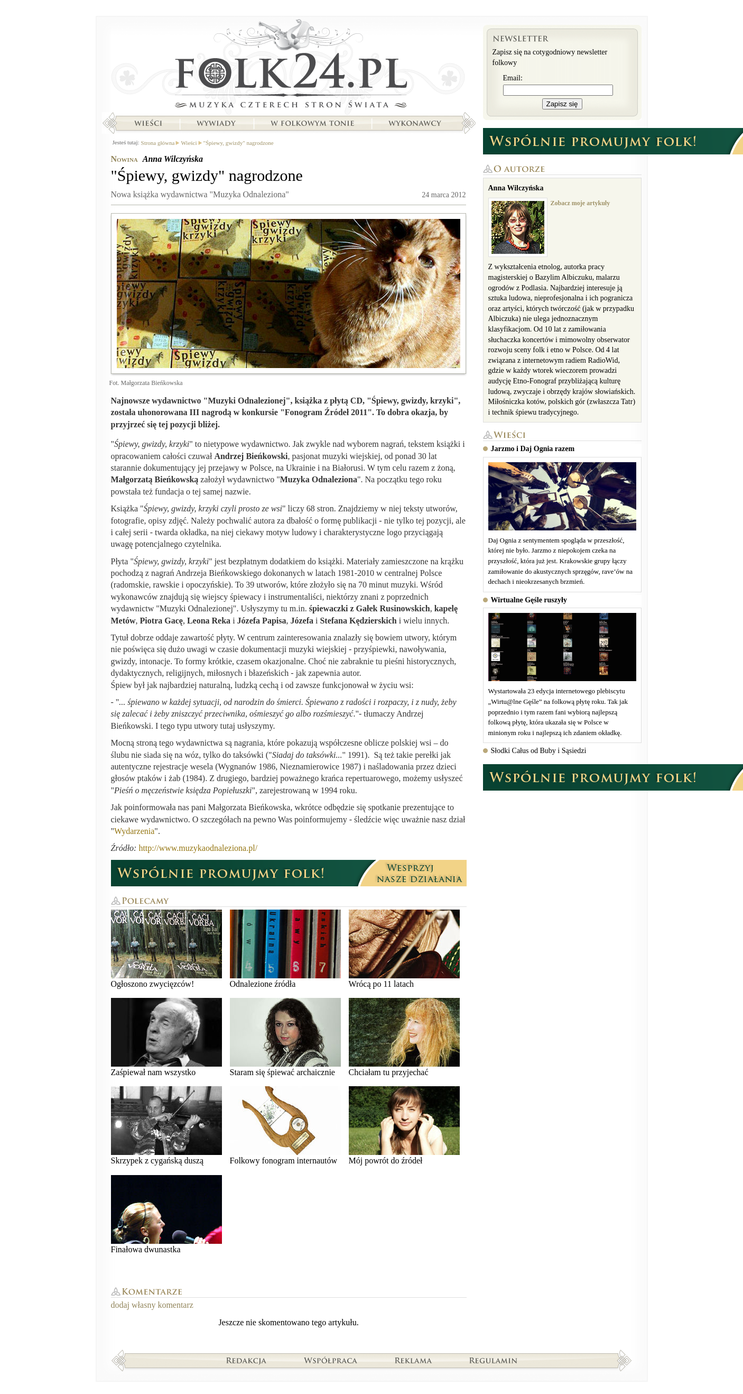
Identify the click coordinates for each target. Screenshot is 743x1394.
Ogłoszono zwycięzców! (166, 949)
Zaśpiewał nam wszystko (166, 1037)
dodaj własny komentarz (152, 1304)
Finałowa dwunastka (166, 1214)
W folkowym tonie (312, 123)
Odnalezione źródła (285, 949)
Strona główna (289, 66)
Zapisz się (562, 104)
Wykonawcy (416, 123)
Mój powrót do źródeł (404, 1125)
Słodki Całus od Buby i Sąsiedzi (539, 751)
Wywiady (216, 123)
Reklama (413, 1360)
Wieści (148, 123)
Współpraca (331, 1360)
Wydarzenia (134, 831)
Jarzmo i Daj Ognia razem (533, 449)
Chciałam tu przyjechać (404, 1037)
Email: (513, 78)
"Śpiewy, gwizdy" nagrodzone (238, 143)
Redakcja (246, 1360)
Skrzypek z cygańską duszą (166, 1125)
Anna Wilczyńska (173, 158)
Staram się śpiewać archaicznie (285, 1037)
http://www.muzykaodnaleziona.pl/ (197, 847)
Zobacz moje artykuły (580, 203)
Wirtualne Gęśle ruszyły (529, 600)
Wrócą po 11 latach (404, 949)
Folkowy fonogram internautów (285, 1125)
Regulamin (493, 1360)
